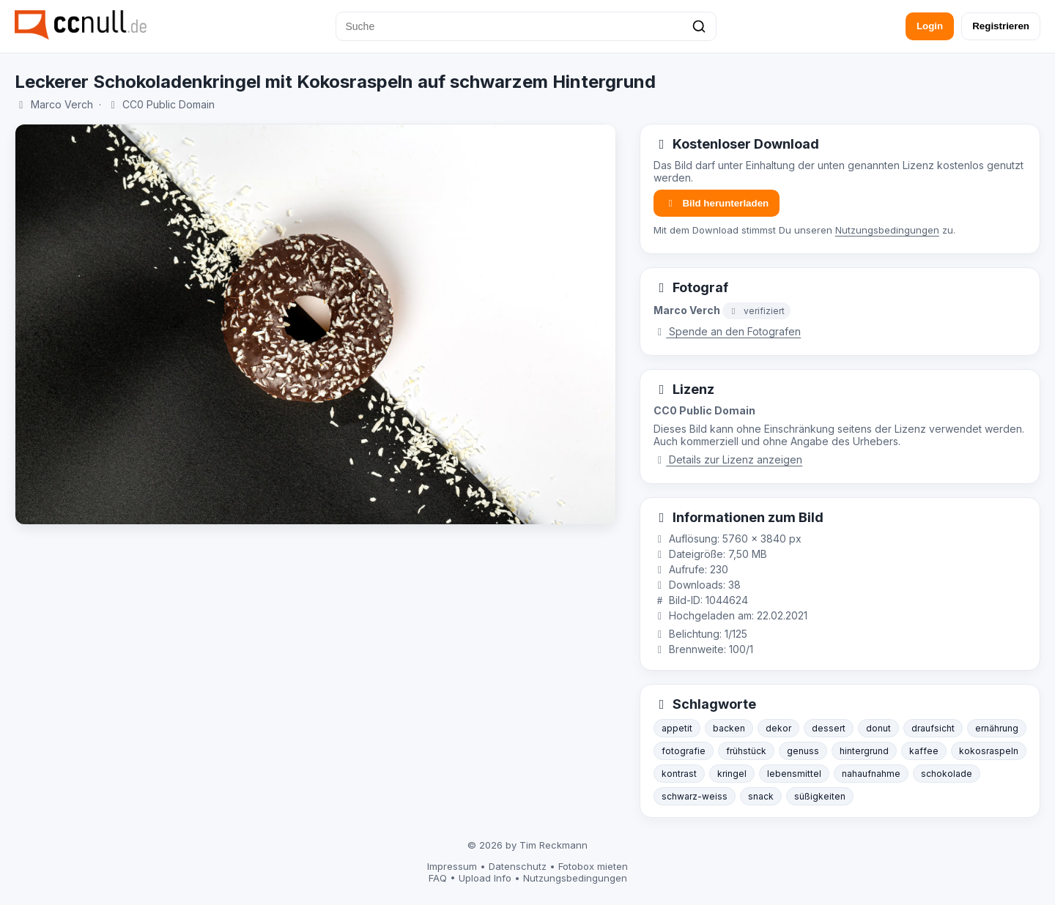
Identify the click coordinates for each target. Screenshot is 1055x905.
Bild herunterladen (717, 203)
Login (930, 26)
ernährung (996, 728)
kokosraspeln (988, 750)
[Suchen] (699, 26)
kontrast (679, 773)
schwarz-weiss (695, 796)
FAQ (438, 878)
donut (878, 728)
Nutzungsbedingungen (887, 230)
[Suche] (526, 26)
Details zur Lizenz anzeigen (728, 459)
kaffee (924, 750)
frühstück (746, 750)
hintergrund (864, 750)
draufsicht (933, 728)
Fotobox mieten (593, 866)
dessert (828, 728)
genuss (803, 750)
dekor (778, 728)
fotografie (684, 750)
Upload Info (485, 878)
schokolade (946, 773)
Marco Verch (62, 104)
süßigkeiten (819, 796)
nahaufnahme (871, 773)
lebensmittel (794, 773)
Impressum (452, 866)
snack (761, 796)
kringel (732, 773)
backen (729, 728)
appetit (677, 728)
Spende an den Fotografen (728, 331)
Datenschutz (518, 866)
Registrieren (1000, 26)
